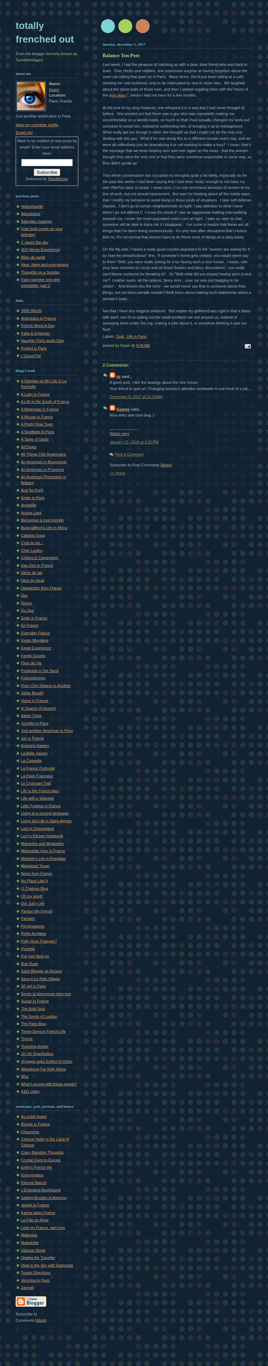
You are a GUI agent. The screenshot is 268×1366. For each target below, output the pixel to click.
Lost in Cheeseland (37, 828)
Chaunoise (30, 1132)
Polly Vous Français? (39, 941)
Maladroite (30, 1243)
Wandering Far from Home (43, 1069)
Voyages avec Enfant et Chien (46, 1061)
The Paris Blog (33, 1024)
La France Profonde (38, 768)
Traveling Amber (35, 1046)
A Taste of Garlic (35, 439)
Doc (24, 595)
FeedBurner (58, 179)
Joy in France (32, 738)
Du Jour (27, 610)
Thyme (27, 1039)
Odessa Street (33, 1250)
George (123, 409)
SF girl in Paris (33, 986)
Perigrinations (33, 926)
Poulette (28, 949)
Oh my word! (32, 896)
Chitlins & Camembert (39, 558)
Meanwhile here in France (43, 851)
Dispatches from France (41, 588)
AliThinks (29, 447)
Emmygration (32, 1175)
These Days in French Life (43, 1031)
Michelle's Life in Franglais (43, 858)
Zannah (27, 1287)
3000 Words (31, 310)
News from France (36, 873)
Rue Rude (29, 964)
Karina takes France (38, 1213)
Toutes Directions (35, 1272)
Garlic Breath (32, 693)
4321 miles (30, 1091)
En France (30, 625)
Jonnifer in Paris (34, 723)
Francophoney (33, 678)
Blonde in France (35, 1124)
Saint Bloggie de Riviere (41, 971)
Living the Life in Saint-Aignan (46, 821)
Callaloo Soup (33, 535)
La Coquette (31, 760)
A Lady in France (35, 394)
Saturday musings (36, 221)
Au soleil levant (34, 1116)
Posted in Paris (34, 348)
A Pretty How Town (37, 424)
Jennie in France (35, 1205)
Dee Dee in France (37, 565)
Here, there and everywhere (45, 264)
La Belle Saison (34, 753)
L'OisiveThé (31, 356)
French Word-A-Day (38, 325)
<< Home (117, 473)
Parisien (28, 918)
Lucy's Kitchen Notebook (42, 836)
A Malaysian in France (40, 409)
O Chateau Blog (34, 888)
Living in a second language (45, 813)
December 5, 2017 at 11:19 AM (136, 397)
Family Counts (33, 656)
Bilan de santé (33, 257)
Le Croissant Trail (36, 783)
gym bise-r (118, 95)
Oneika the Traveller (38, 1258)
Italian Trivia (31, 715)
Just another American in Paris (47, 730)
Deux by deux (33, 580)
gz (118, 376)
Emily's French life (36, 1167)
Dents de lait (31, 573)
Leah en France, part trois (43, 1228)
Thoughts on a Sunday (40, 272)
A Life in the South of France (45, 401)
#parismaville (32, 206)
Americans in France (38, 318)
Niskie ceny (119, 434)
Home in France (34, 701)
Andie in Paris (33, 498)
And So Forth (32, 490)
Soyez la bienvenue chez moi (46, 994)
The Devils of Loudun (39, 1016)
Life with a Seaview (37, 798)
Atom (166, 465)
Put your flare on (35, 956)
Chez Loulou (31, 550)
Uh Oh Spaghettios (37, 1054)
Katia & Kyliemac (35, 333)
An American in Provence (42, 469)
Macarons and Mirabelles (42, 843)
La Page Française (37, 776)
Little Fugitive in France (41, 806)
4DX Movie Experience (40, 249)
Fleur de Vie (31, 663)
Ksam (54, 89)
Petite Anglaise (33, 933)
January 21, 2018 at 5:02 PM (134, 442)
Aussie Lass (31, 513)
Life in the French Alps (40, 791)
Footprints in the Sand (39, 671)
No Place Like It (34, 881)
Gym (120, 336)
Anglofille (29, 505)
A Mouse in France (37, 417)
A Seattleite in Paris (37, 432)
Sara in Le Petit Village (40, 979)
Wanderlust (30, 214)
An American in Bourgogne (43, 462)
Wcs (24, 1076)
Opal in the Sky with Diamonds (47, 1265)
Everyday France (35, 633)
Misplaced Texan (35, 866)
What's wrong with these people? (49, 1084)
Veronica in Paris (35, 1280)
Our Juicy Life (33, 903)
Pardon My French (37, 911)
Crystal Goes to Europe (41, 1160)
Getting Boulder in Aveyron (43, 1198)
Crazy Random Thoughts (42, 1152)
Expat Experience (36, 648)
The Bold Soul (33, 1009)
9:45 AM (143, 345)
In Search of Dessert (38, 708)
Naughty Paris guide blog (42, 340)
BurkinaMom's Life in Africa (44, 528)
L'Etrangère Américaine (41, 1190)
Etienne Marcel (34, 1183)
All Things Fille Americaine (43, 454)
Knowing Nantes (35, 745)
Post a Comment (129, 454)
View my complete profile (37, 125)
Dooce (26, 603)
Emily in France (34, 618)
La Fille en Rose (35, 1220)
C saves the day (34, 242)
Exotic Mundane (34, 640)
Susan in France (35, 1001)
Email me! (24, 132)
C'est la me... (32, 543)
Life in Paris (136, 336)
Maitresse (29, 1235)
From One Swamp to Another (46, 686)
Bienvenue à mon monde (42, 520)
